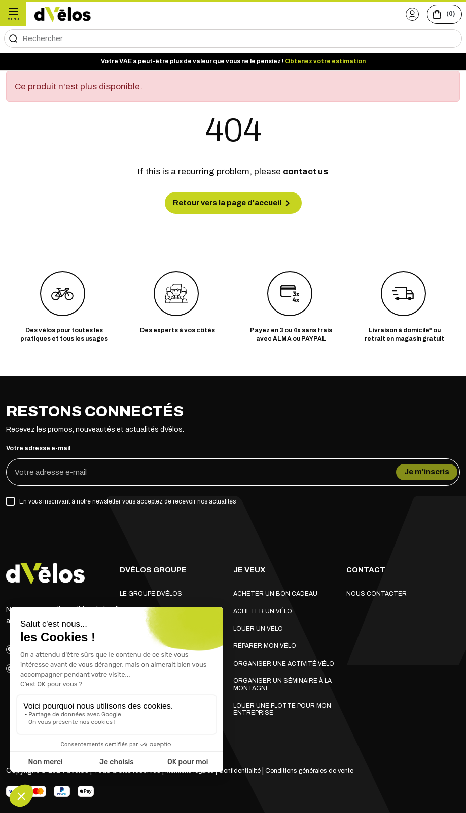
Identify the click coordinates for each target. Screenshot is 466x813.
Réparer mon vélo (264, 643)
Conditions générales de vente (329, 768)
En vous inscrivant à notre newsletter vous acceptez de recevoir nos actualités (127, 505)
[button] (401, 13)
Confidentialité (251, 768)
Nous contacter (376, 591)
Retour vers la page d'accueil (233, 205)
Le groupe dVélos (151, 591)
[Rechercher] (233, 38)
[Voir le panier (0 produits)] (440, 14)
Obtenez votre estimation (325, 61)
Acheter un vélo (262, 608)
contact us (305, 171)
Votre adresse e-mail (38, 452)
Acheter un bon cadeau (275, 591)
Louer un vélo (258, 626)
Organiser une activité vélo (283, 661)
